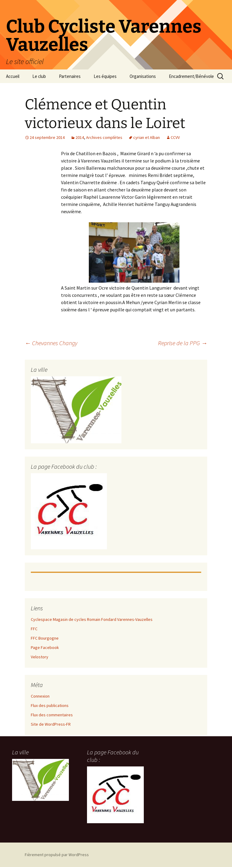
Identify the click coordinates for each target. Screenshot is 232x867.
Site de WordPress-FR (51, 724)
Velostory (39, 657)
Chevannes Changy (51, 343)
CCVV (175, 137)
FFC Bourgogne (45, 638)
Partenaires (70, 76)
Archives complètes (104, 137)
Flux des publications (50, 705)
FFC (34, 628)
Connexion (40, 696)
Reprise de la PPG (182, 343)
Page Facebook (45, 647)
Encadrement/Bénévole (191, 76)
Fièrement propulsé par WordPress (57, 854)
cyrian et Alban (146, 137)
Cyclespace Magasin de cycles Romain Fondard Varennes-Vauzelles (92, 619)
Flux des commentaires (52, 715)
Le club (39, 76)
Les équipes (105, 76)
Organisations (143, 76)
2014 (80, 137)
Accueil (12, 76)
